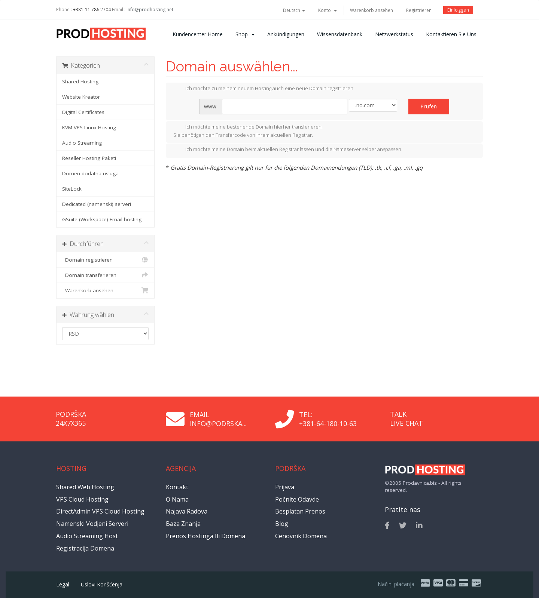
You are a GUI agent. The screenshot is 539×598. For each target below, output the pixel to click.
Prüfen (428, 106)
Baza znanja (183, 524)
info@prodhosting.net (150, 9)
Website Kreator (81, 96)
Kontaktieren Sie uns (451, 34)
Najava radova (186, 511)
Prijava (284, 487)
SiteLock (72, 188)
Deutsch (294, 10)
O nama (177, 499)
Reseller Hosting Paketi (89, 158)
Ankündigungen (285, 34)
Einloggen (458, 10)
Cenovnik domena (301, 536)
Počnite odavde (297, 499)
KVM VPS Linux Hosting (89, 127)
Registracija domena (85, 548)
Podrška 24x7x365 (71, 419)
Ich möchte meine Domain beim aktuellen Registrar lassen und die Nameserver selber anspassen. (287, 150)
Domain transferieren (105, 275)
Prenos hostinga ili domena (205, 536)
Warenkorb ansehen (371, 10)
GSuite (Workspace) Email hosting (101, 219)
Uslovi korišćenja (101, 584)
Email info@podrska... (218, 419)
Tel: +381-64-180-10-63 (328, 419)
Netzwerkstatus (394, 34)
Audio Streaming (82, 142)
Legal (62, 584)
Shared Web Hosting (85, 487)
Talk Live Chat (406, 419)
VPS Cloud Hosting (82, 499)
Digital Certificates (83, 112)
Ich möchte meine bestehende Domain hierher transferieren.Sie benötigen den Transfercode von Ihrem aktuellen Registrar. (248, 130)
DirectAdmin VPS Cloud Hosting (100, 511)
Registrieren (419, 10)
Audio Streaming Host (87, 536)
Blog (281, 524)
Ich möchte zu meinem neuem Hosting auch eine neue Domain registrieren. (263, 89)
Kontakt (177, 487)
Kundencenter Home (198, 34)
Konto (327, 10)
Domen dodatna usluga (90, 173)
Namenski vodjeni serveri (92, 524)
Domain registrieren (105, 259)
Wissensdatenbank (339, 34)
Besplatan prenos (300, 511)
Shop (245, 34)
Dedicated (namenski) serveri (96, 204)
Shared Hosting (80, 81)
